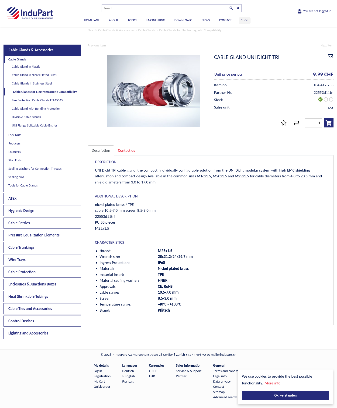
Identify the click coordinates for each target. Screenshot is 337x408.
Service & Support (188, 371)
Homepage (92, 20)
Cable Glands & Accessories (31, 50)
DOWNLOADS (183, 20)
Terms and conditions (228, 371)
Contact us (126, 150)
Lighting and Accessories (28, 333)
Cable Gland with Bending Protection (36, 109)
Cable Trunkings (21, 247)
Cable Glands (17, 59)
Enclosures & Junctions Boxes (32, 284)
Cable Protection (22, 272)
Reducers (14, 143)
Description (101, 150)
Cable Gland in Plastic (26, 67)
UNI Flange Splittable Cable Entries (35, 125)
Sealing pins (16, 177)
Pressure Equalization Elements (33, 235)
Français (128, 381)
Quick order (102, 386)
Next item (327, 45)
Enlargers (14, 152)
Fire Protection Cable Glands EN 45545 (37, 100)
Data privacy (222, 381)
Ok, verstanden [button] (285, 395)
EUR (152, 376)
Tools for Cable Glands (23, 185)
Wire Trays (17, 259)
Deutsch (128, 371)
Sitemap (219, 392)
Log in (98, 371)
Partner (181, 376)
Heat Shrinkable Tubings (28, 296)
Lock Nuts (14, 135)
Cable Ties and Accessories (30, 308)
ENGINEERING (155, 20)
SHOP (244, 20)
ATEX (12, 198)
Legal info (220, 376)
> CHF (153, 371)
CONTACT (225, 20)
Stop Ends (14, 160)
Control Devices (21, 321)
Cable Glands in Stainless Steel (32, 83)
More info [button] (272, 383)
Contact (218, 386)
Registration (102, 376)
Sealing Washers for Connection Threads (35, 169)
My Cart (99, 381)
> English (128, 376)
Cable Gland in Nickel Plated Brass (34, 75)
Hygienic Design (21, 210)
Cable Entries (19, 223)
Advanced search (225, 397)
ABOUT (113, 20)
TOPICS (132, 20)
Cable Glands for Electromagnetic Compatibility (45, 92)
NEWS (206, 20)
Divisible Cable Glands (26, 117)
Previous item (97, 45)
